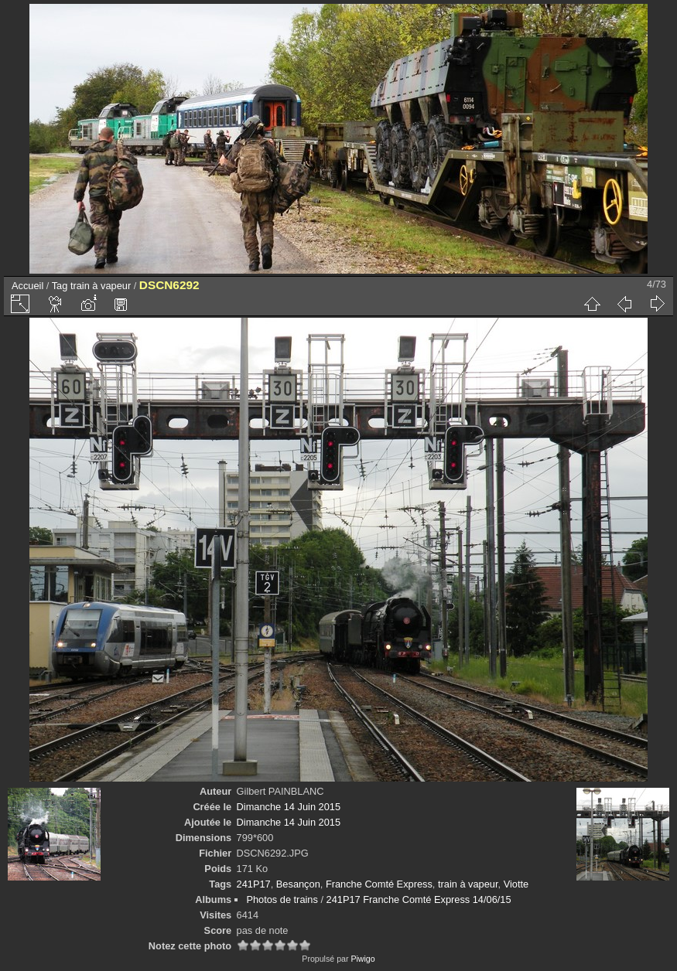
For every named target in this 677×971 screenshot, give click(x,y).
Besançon (298, 884)
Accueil (27, 285)
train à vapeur (100, 285)
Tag (60, 285)
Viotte (516, 884)
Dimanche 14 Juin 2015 (288, 807)
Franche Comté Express (379, 884)
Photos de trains (281, 899)
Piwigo (362, 958)
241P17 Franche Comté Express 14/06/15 (419, 899)
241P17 (254, 884)
